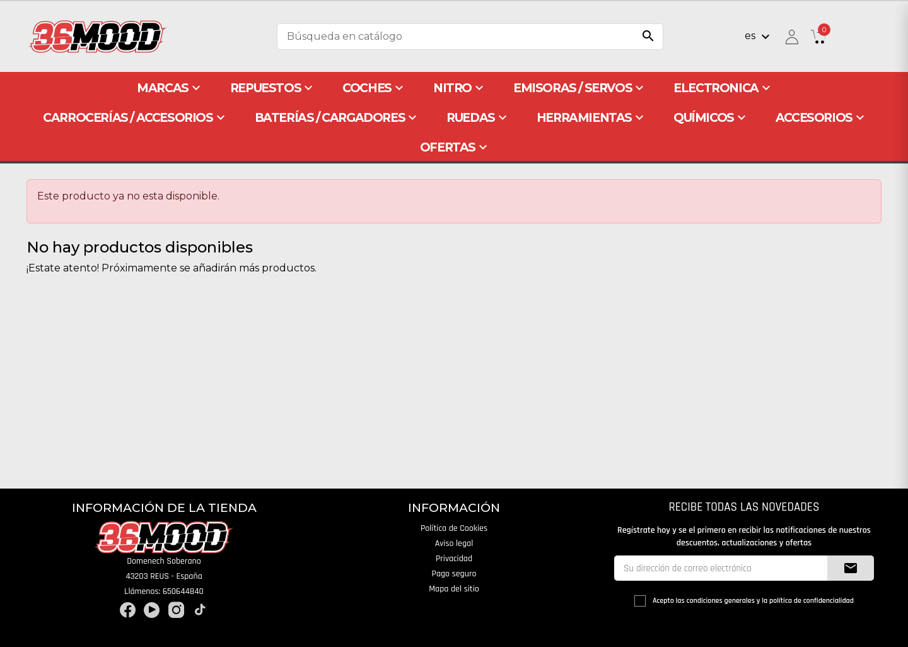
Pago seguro (454, 573)
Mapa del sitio (454, 589)
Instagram (176, 610)
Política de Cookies (454, 528)
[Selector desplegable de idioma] (759, 36)
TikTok (200, 610)
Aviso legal (454, 543)
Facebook (128, 610)
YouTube (152, 610)
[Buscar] (470, 36)
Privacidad (454, 558)
